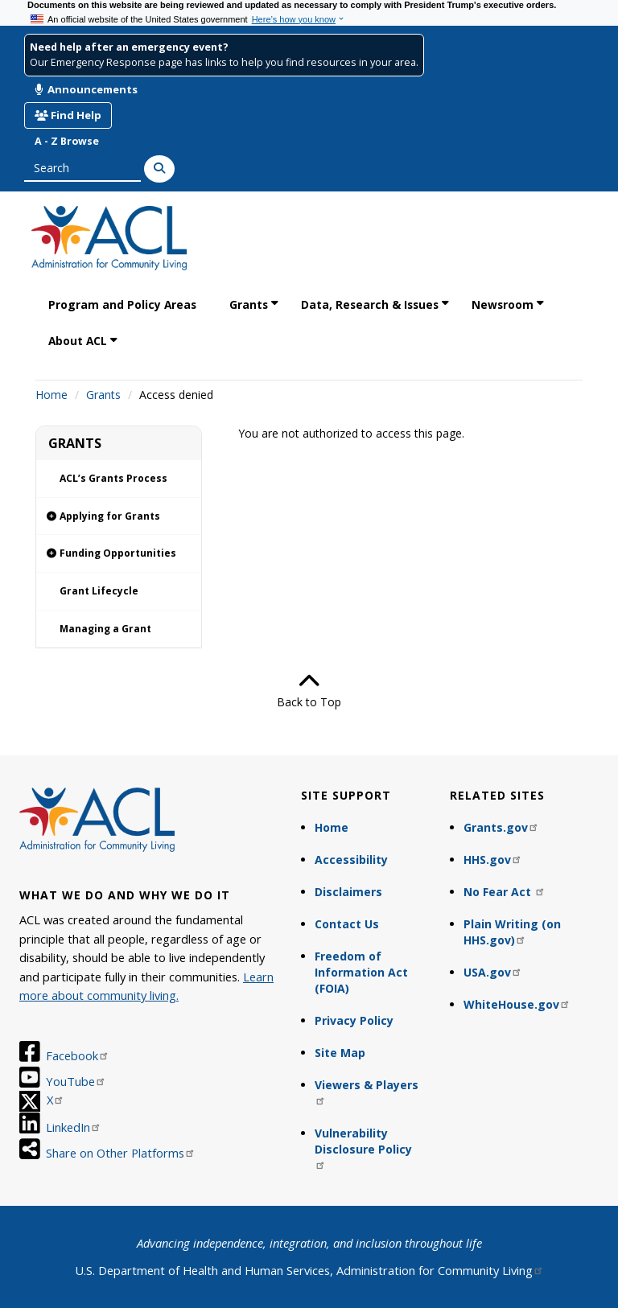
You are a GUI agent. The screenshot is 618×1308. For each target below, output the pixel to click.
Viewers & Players (366, 1091)
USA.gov (493, 972)
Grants (103, 394)
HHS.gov (493, 859)
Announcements (86, 89)
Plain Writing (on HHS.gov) (512, 932)
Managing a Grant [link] (105, 628)
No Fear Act (505, 891)
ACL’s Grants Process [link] (113, 478)
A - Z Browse (67, 141)
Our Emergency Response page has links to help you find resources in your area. (224, 62)
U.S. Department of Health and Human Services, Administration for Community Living (309, 1270)
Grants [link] (248, 304)
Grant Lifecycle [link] (99, 591)
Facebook (77, 1055)
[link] (118, 517)
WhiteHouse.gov (517, 1004)
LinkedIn (73, 1127)
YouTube (76, 1081)
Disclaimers (348, 891)
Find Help (68, 115)
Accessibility (351, 859)
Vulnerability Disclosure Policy (363, 1147)
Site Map (340, 1052)
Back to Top (309, 690)
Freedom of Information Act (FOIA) (361, 972)
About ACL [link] (77, 340)
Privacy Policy (354, 1020)
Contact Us (347, 924)
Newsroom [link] (503, 304)
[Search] (159, 169)
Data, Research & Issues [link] (370, 304)
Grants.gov (501, 827)
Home (51, 394)
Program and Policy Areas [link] (122, 304)
